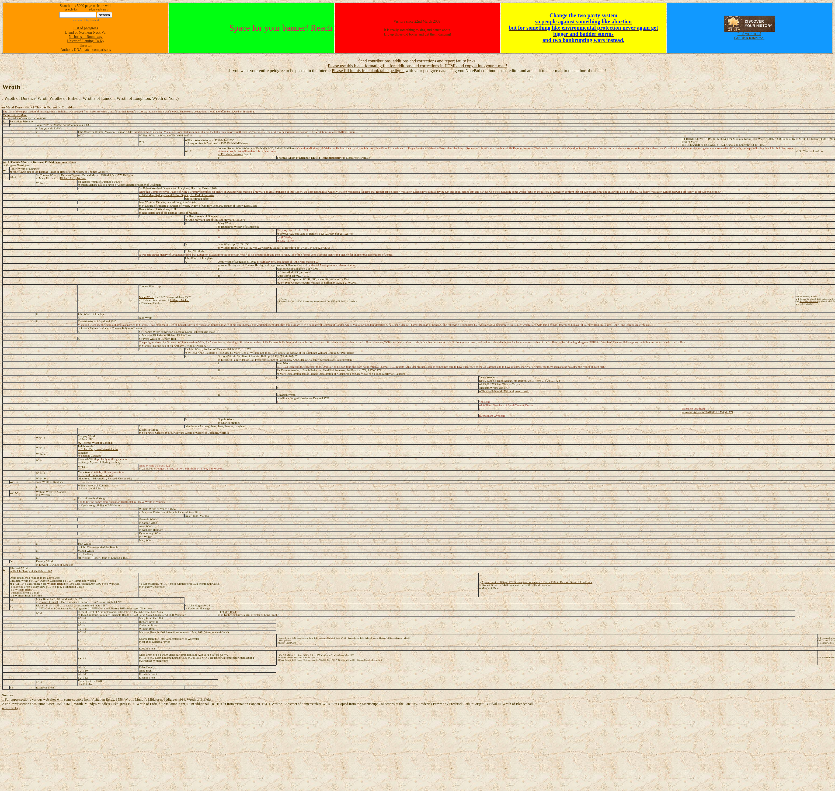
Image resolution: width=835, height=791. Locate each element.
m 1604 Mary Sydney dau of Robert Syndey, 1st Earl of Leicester (176, 195)
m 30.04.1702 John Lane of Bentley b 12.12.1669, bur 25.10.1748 (315, 233)
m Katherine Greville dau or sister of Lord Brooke (250, 614)
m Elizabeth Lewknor (230, 154)
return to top (10, 708)
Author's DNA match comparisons (85, 50)
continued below (332, 157)
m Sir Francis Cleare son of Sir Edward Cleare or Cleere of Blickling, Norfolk (184, 432)
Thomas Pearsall (48, 602)
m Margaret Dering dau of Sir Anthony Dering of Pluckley (172, 345)
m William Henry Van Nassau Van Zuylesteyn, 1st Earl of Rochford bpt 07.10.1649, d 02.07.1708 (274, 247)
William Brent (55, 583)
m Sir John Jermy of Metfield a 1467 (31, 571)
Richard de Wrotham (15, 115)
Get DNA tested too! (749, 38)
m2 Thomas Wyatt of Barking (95, 442)
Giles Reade (230, 611)
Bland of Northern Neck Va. (85, 32)
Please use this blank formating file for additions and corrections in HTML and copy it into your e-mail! (417, 65)
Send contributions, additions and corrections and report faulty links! (417, 61)
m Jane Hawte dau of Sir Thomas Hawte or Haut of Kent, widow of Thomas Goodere (59, 171)
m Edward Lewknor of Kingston (55, 564)
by (92, 20)
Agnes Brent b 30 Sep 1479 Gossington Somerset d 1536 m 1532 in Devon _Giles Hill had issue (537, 582)
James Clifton (327, 638)
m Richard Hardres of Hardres (95, 475)
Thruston (85, 45)
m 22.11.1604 (181, 468)
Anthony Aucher (179, 300)
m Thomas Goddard (89, 455)
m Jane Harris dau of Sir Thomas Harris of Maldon (168, 212)
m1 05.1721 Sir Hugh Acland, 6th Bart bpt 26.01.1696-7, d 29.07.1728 (519, 380)
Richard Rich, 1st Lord (73, 178)
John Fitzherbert (374, 660)
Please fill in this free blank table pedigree (368, 70)
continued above (66, 162)
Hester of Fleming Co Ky (85, 41)
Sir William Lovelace (808, 301)
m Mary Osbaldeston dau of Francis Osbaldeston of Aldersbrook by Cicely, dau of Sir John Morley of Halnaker (341, 373)
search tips (71, 9)
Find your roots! (749, 34)
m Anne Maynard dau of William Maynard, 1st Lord (215, 219)
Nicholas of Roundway (85, 37)
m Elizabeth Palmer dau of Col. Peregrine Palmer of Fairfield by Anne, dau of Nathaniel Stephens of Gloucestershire (285, 359)
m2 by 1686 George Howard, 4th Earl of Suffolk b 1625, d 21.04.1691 (317, 282)
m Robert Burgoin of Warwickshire (98, 449)
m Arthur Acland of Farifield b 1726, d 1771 (707, 412)
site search (78, 20)
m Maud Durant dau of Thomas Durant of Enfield (37, 107)
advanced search (99, 9)
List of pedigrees (85, 28)
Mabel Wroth (146, 297)
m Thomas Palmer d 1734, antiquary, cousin (504, 391)
